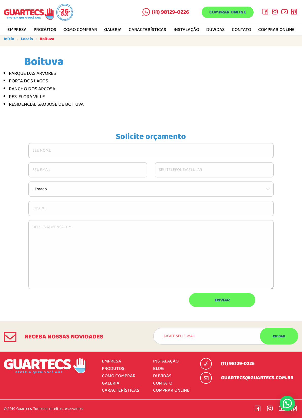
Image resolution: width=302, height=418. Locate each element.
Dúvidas (215, 29)
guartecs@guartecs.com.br (257, 378)
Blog (158, 368)
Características (147, 29)
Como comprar (80, 29)
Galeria (113, 29)
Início (9, 39)
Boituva (47, 39)
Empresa (17, 29)
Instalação (186, 29)
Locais (27, 39)
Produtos (45, 29)
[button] (287, 403)
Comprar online (227, 12)
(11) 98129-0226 (170, 12)
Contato (241, 29)
